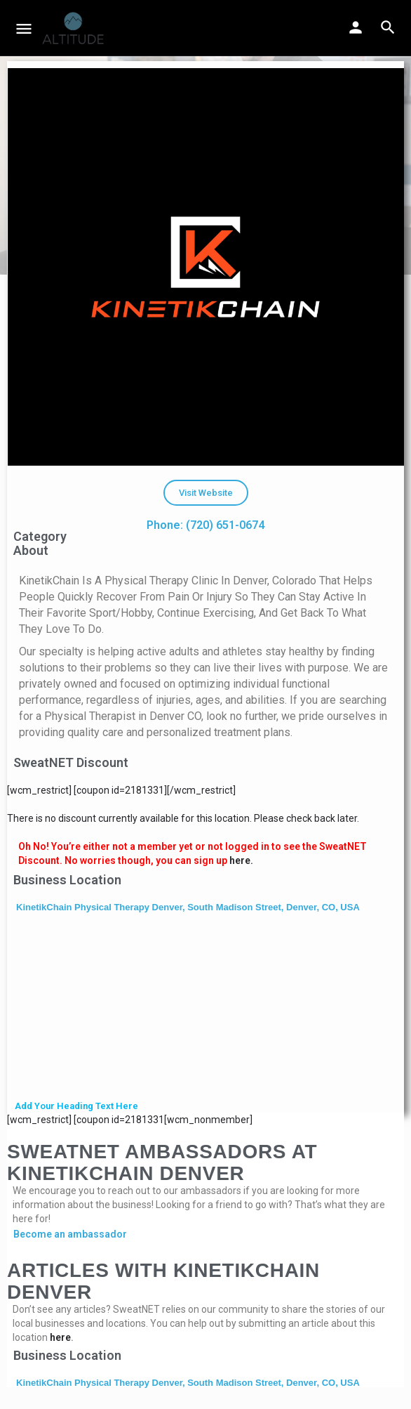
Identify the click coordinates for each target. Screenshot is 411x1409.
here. (241, 860)
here (60, 1337)
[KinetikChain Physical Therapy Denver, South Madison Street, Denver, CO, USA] (205, 1008)
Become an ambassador (70, 1234)
